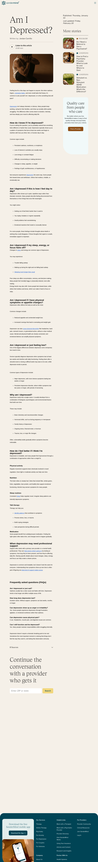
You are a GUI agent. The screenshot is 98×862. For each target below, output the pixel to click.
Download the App (18, 833)
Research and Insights (64, 851)
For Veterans (40, 846)
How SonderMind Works (62, 838)
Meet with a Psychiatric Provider (64, 829)
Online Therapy (41, 828)
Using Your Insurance (64, 843)
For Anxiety (40, 835)
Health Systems (62, 859)
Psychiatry (39, 831)
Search (48, 690)
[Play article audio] (12, 47)
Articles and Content (63, 847)
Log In (79, 835)
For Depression (41, 839)
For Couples (40, 843)
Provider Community (84, 824)
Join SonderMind (83, 831)
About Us (39, 859)
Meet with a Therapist (64, 824)
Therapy (39, 824)
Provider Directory (63, 834)
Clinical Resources (83, 828)
